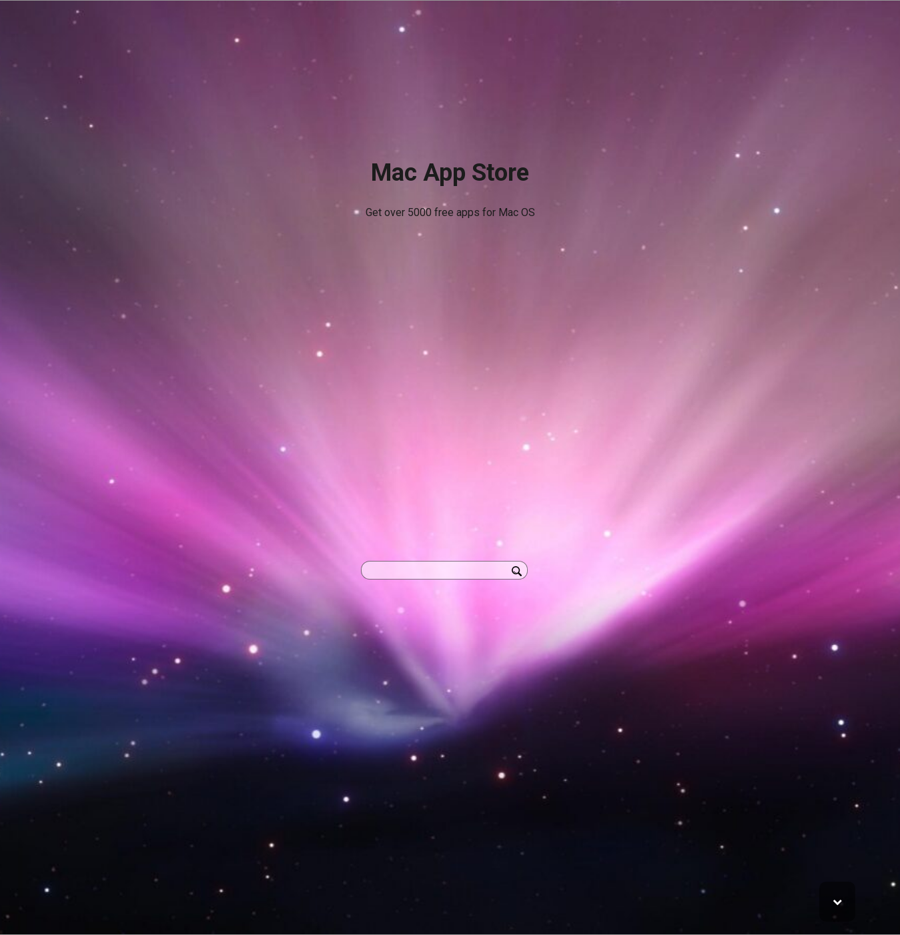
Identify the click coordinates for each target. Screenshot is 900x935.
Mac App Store (450, 173)
